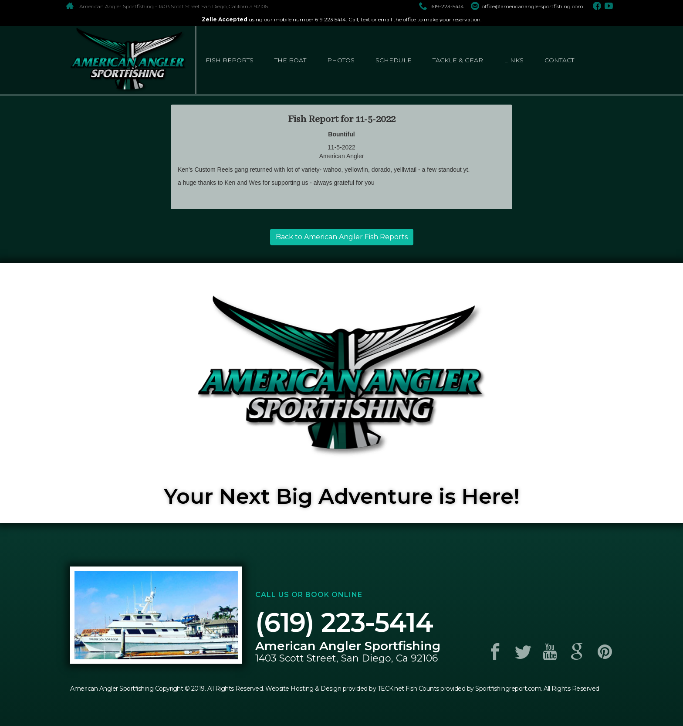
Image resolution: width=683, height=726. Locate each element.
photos (341, 60)
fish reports (230, 60)
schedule (393, 60)
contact (559, 60)
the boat (290, 60)
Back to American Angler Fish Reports (342, 237)
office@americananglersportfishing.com (527, 6)
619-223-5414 (441, 6)
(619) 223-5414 (344, 622)
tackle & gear (458, 60)
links (514, 60)
